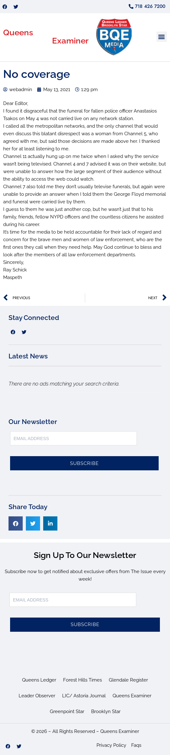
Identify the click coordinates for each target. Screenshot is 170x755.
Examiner (70, 40)
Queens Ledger (39, 680)
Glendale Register (128, 680)
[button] (161, 37)
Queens (18, 32)
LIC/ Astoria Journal (84, 696)
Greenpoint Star (67, 711)
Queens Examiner (132, 696)
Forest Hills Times (82, 680)
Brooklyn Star (105, 711)
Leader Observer (37, 696)
